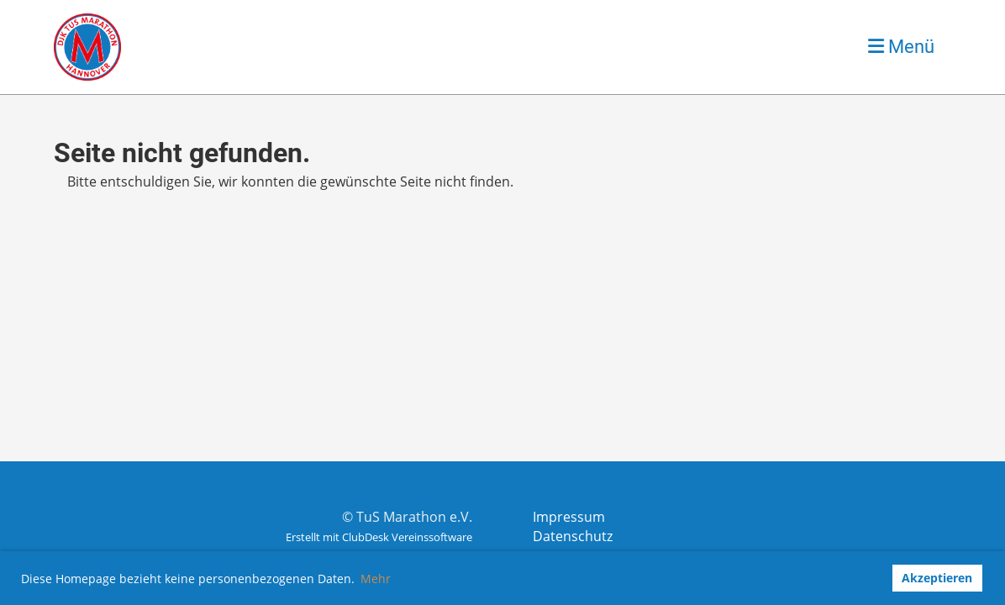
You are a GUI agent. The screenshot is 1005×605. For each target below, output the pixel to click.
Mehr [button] (375, 579)
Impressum (569, 517)
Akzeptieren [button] (937, 578)
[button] (873, 578)
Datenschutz (573, 536)
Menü (901, 46)
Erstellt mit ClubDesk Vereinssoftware (379, 536)
